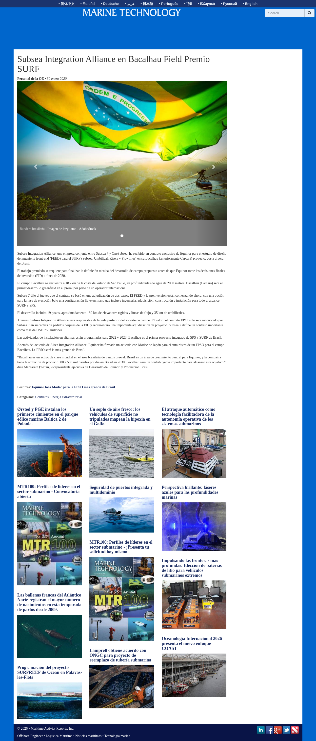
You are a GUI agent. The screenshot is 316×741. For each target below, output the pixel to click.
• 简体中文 (67, 4)
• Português (168, 4)
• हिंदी (188, 4)
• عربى (130, 4)
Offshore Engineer (30, 736)
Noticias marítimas (88, 736)
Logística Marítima (59, 736)
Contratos (42, 397)
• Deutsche (110, 4)
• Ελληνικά (206, 4)
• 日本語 (146, 4)
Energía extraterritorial (66, 397)
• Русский (229, 4)
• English (250, 4)
